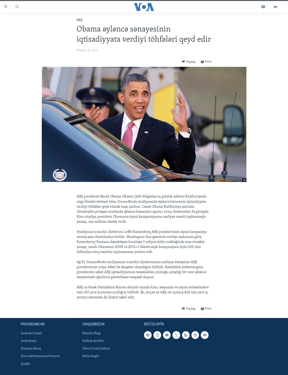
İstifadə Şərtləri (93, 341)
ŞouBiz (25, 364)
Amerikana (28, 341)
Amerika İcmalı (31, 333)
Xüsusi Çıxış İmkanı (96, 348)
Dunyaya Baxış (31, 348)
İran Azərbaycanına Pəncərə (40, 356)
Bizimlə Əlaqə (91, 333)
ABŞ (79, 20)
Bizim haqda (90, 356)
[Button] (188, 61)
